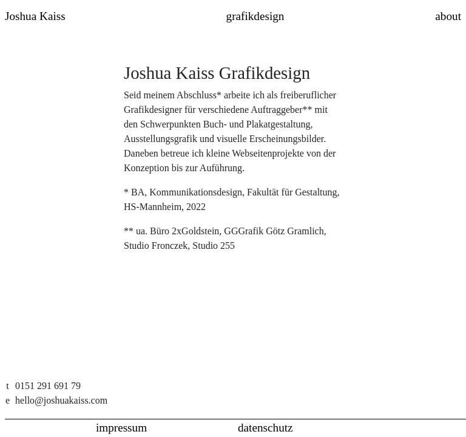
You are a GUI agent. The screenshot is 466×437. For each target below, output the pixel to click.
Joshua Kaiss (35, 16)
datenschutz (265, 427)
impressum (121, 427)
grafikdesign (255, 16)
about (448, 16)
